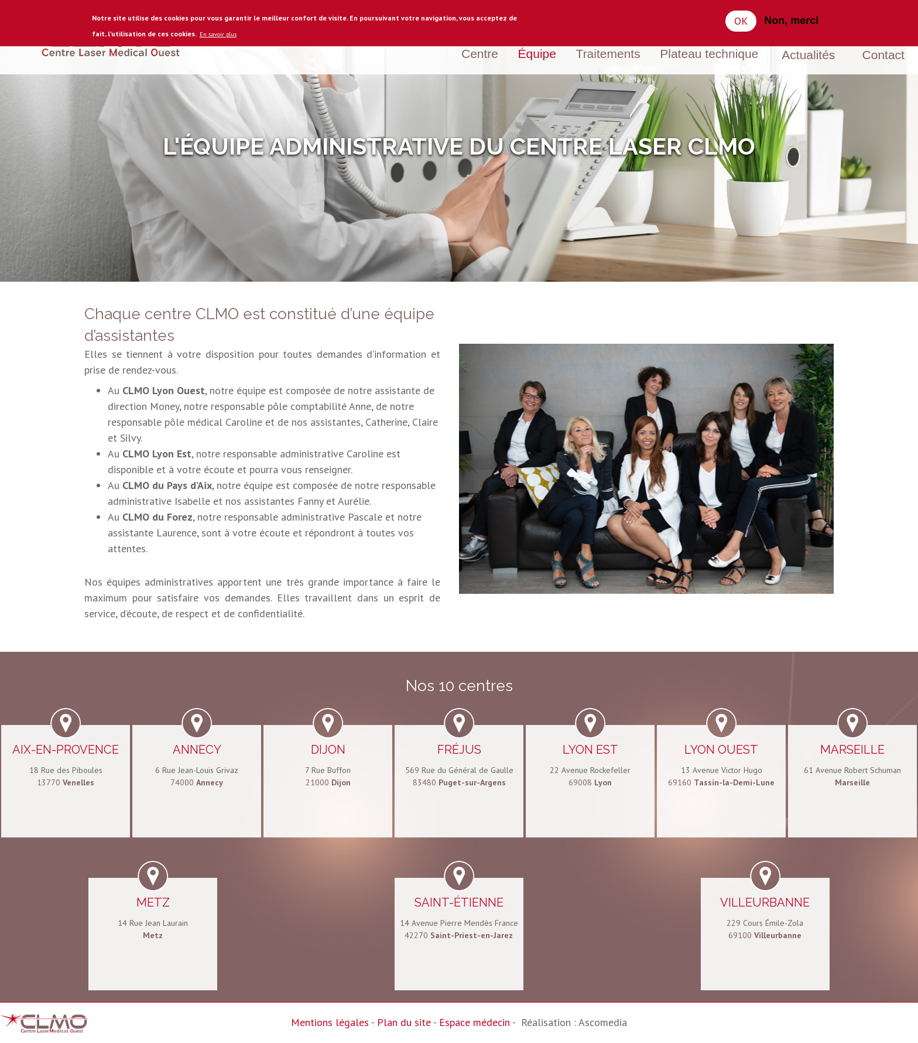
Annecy (197, 750)
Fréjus (459, 750)
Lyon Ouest (721, 750)
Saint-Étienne (459, 902)
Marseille (852, 750)
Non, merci (791, 20)
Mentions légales (330, 1022)
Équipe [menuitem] (537, 53)
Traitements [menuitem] (608, 53)
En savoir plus (218, 34)
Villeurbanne (765, 902)
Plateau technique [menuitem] (709, 53)
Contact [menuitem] (883, 54)
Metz (153, 902)
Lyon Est (590, 750)
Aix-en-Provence (65, 750)
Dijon (328, 750)
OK (741, 21)
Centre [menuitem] (479, 53)
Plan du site (404, 1022)
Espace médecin (474, 1022)
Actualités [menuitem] (808, 54)
